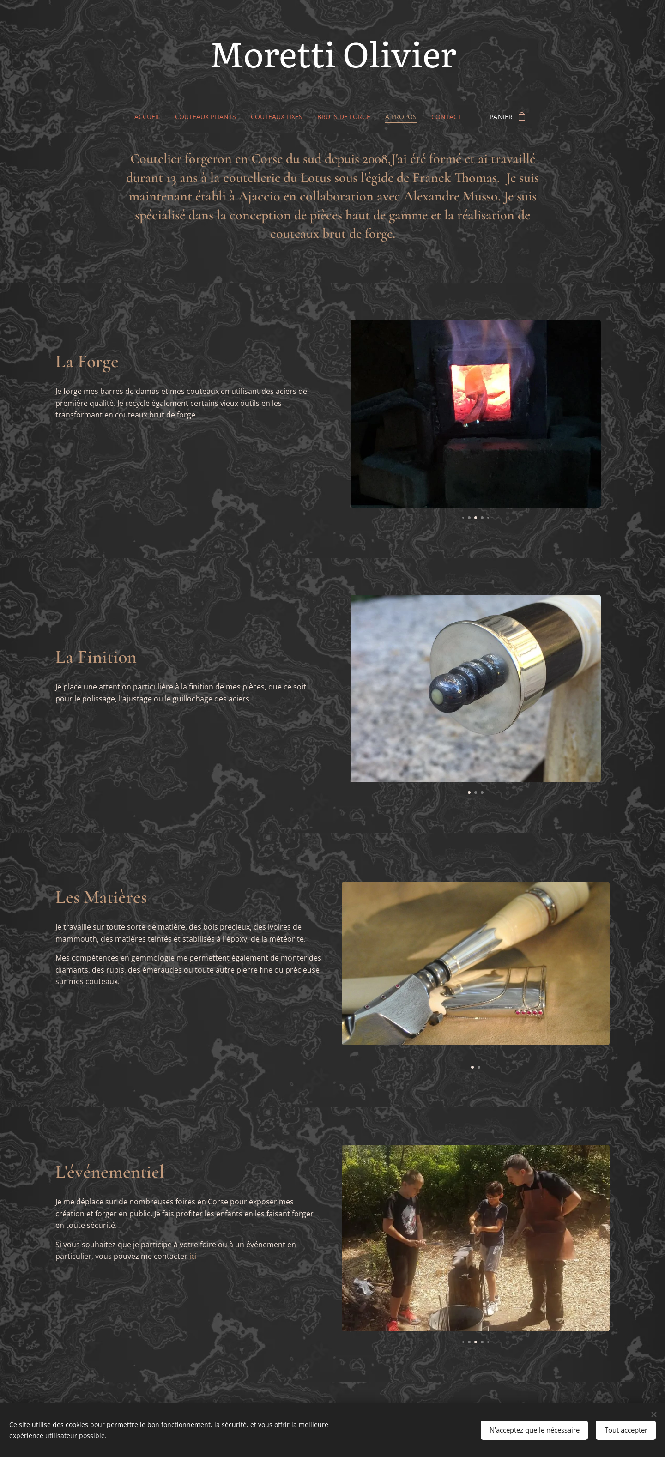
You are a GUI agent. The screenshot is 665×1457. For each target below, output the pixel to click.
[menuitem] (147, 116)
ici (193, 1256)
